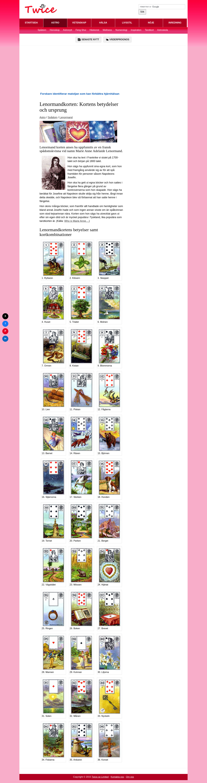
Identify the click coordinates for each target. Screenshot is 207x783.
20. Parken (81, 522)
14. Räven (81, 435)
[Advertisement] (103, 69)
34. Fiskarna (53, 741)
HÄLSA (103, 22)
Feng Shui (81, 30)
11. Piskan (81, 391)
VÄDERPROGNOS (117, 39)
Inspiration (136, 30)
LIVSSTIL (127, 22)
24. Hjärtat (109, 566)
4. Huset (53, 303)
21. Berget (109, 522)
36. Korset (109, 741)
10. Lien (53, 391)
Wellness (107, 30)
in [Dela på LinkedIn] (5, 338)
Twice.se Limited (100, 777)
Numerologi (121, 30)
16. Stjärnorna (53, 478)
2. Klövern (81, 259)
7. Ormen (53, 347)
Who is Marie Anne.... (76, 221)
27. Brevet (109, 610)
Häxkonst (94, 30)
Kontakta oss (117, 777)
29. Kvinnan (81, 654)
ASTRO (55, 22)
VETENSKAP (79, 22)
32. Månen (81, 697)
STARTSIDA (31, 22)
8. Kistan (81, 347)
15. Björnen (109, 435)
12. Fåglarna (109, 391)
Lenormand (66, 117)
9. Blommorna (109, 347)
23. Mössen (81, 566)
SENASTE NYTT (88, 39)
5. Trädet (81, 303)
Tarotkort (149, 30)
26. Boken (81, 610)
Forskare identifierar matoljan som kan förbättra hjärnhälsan (79, 93)
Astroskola (162, 30)
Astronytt (67, 30)
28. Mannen (53, 654)
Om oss (130, 777)
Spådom (42, 30)
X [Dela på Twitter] (5, 316)
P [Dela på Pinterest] (5, 331)
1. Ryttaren (53, 259)
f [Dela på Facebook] (5, 323)
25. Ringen (53, 610)
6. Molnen (109, 303)
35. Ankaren (81, 741)
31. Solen (53, 697)
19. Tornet (53, 522)
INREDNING (174, 22)
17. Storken (81, 478)
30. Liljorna (109, 654)
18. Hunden (109, 478)
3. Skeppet (109, 259)
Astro (43, 117)
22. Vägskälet (53, 566)
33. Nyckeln (109, 697)
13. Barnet (53, 435)
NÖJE (151, 22)
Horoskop (55, 30)
